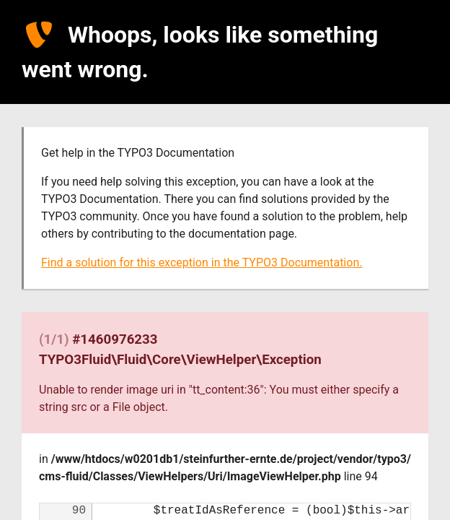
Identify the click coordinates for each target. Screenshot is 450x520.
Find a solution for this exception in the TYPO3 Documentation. (201, 262)
